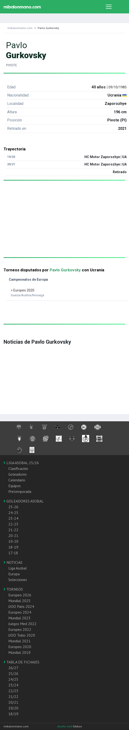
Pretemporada (19, 491)
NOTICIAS (13, 562)
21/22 (13, 696)
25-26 (13, 506)
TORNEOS (13, 589)
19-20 (13, 541)
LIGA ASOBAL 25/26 (21, 462)
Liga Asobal (17, 568)
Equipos (14, 485)
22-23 (13, 524)
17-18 (13, 552)
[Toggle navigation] (108, 6)
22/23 (13, 690)
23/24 (13, 685)
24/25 (13, 679)
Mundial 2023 (19, 618)
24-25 (13, 512)
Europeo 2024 (19, 612)
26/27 (13, 667)
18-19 (13, 547)
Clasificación (18, 468)
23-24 (13, 518)
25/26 (13, 673)
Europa (14, 573)
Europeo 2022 (19, 629)
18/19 (13, 713)
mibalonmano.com (19, 28)
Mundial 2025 (19, 600)
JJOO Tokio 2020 (21, 635)
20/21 (13, 702)
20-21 (13, 535)
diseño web (65, 726)
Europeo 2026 (19, 595)
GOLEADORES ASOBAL (24, 501)
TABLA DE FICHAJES (21, 662)
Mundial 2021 (19, 641)
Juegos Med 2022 (22, 623)
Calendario (16, 480)
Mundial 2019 (19, 652)
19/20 (13, 708)
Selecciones (17, 579)
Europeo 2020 (19, 646)
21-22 (13, 529)
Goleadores (17, 474)
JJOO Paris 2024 (21, 606)
